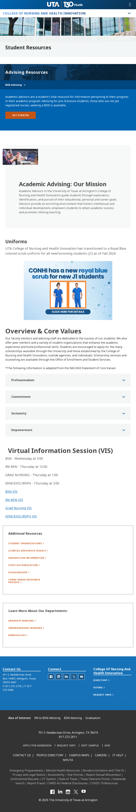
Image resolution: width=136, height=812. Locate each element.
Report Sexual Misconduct (103, 775)
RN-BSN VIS (14, 511)
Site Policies (75, 775)
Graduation (92, 718)
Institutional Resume (24, 779)
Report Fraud (36, 783)
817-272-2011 (68, 737)
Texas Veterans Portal (95, 779)
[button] (105, 688)
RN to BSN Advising (47, 718)
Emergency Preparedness (26, 770)
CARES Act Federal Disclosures (67, 783)
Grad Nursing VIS (18, 520)
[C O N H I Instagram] (59, 684)
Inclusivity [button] (18, 429)
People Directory (49, 755)
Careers (101, 755)
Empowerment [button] (21, 446)
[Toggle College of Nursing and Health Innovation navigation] (129, 13)
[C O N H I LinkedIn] (66, 684)
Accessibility (56, 775)
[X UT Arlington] (76, 792)
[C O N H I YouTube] (81, 684)
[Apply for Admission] (37, 746)
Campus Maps (79, 755)
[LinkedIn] (60, 792)
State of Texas (68, 779)
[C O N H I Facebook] (51, 684)
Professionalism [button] (22, 396)
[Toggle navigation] (130, 4)
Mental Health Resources (63, 770)
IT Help (117, 755)
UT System (48, 779)
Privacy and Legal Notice (29, 775)
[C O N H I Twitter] (74, 684)
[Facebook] (52, 792)
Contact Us (22, 755)
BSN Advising (73, 718)
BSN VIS (11, 503)
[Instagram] (68, 792)
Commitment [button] (21, 412)
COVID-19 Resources (104, 783)
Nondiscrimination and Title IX (103, 770)
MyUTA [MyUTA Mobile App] (68, 760)
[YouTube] (83, 792)
